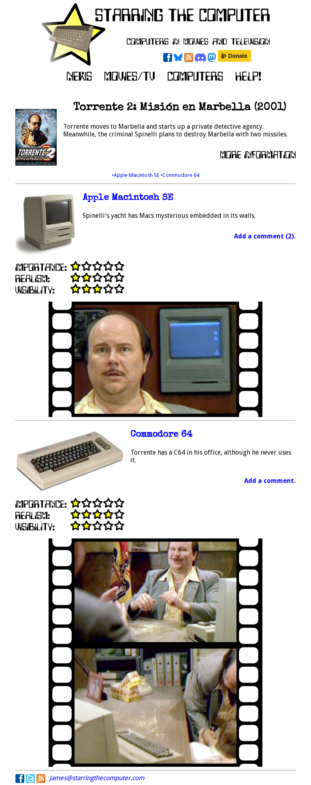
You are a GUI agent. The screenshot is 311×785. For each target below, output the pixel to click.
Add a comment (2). (265, 236)
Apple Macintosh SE (128, 198)
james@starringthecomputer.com (96, 778)
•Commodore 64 (179, 175)
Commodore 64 (161, 435)
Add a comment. (270, 481)
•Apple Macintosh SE (136, 175)
